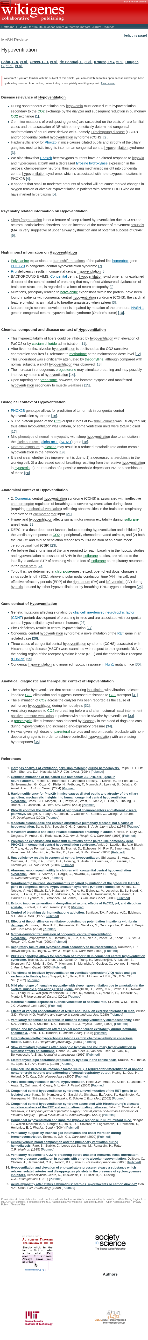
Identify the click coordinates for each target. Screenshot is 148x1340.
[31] (135, 695)
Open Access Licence (118, 1202)
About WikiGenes (93, 1202)
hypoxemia (74, 106)
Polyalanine (20, 261)
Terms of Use (18, 1204)
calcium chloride (44, 344)
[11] (83, 344)
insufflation (95, 690)
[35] (37, 742)
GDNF (17, 618)
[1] (37, 116)
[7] (100, 266)
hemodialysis (73, 705)
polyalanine (69, 292)
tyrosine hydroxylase (92, 163)
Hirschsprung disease (108, 132)
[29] (29, 659)
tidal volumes (104, 421)
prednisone (48, 380)
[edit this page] (135, 35)
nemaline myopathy (54, 436)
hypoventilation (124, 106)
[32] (87, 705)
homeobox (120, 261)
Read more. (108, 83)
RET (120, 633)
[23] (53, 545)
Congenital (58, 276)
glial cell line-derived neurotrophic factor (103, 612)
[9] (111, 287)
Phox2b (51, 142)
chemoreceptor (22, 504)
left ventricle (115, 582)
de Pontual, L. (72, 62)
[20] (27, 473)
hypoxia (138, 158)
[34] (109, 726)
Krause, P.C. (104, 62)
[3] (13, 153)
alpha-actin (49, 442)
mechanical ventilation (44, 509)
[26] (82, 623)
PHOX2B (18, 266)
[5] (54, 194)
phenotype (26, 436)
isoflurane (131, 519)
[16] (54, 416)
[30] (138, 664)
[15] (87, 385)
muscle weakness (69, 385)
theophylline (94, 359)
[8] (104, 271)
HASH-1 (137, 308)
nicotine (50, 447)
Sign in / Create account (135, 1)
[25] (140, 587)
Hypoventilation (52, 97)
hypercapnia (27, 163)
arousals (137, 225)
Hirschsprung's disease (29, 649)
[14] (72, 375)
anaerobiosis (120, 457)
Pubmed (97, 771)
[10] (121, 313)
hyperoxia (21, 468)
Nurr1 (109, 664)
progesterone (66, 370)
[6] (13, 235)
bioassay (89, 721)
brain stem (28, 566)
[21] (69, 514)
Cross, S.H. (39, 62)
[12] (138, 354)
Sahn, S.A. (10, 62)
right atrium (81, 582)
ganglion (17, 148)
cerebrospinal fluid (25, 545)
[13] (98, 364)
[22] (32, 524)
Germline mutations (26, 122)
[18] (85, 442)
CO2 (41, 111)
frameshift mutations (69, 261)
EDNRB (18, 659)
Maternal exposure (25, 447)
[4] (28, 179)
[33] (131, 716)
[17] (14, 431)
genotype (33, 410)
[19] (61, 452)
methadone (78, 354)
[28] (35, 638)
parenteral (62, 731)
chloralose (63, 571)
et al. (24, 62)
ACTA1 (66, 442)
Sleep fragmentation (26, 220)
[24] (40, 566)
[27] (89, 628)
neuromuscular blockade (110, 731)
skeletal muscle (28, 442)
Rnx (14, 271)
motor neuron (84, 519)
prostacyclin (23, 721)
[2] (105, 137)
